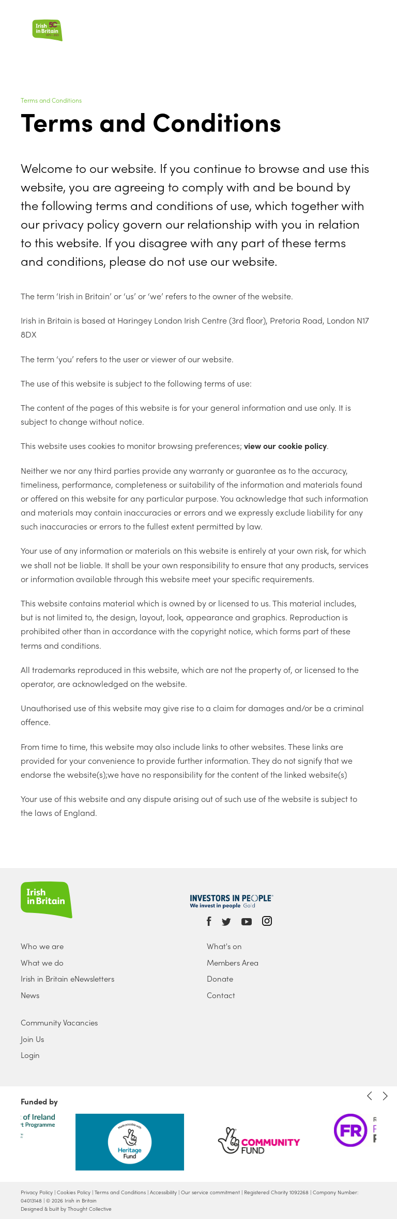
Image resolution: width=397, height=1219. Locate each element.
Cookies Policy (73, 1192)
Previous (369, 1096)
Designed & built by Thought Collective (66, 1208)
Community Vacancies (59, 1022)
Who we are (42, 946)
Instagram (267, 921)
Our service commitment (210, 1192)
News (30, 995)
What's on (224, 946)
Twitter (226, 922)
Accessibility (163, 1192)
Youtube (246, 922)
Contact (221, 995)
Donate (220, 978)
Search (359, 16)
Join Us (32, 1039)
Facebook (209, 921)
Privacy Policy (37, 1192)
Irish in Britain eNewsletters (67, 978)
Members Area (232, 962)
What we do (42, 962)
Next (385, 1096)
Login (30, 1055)
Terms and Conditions (51, 100)
